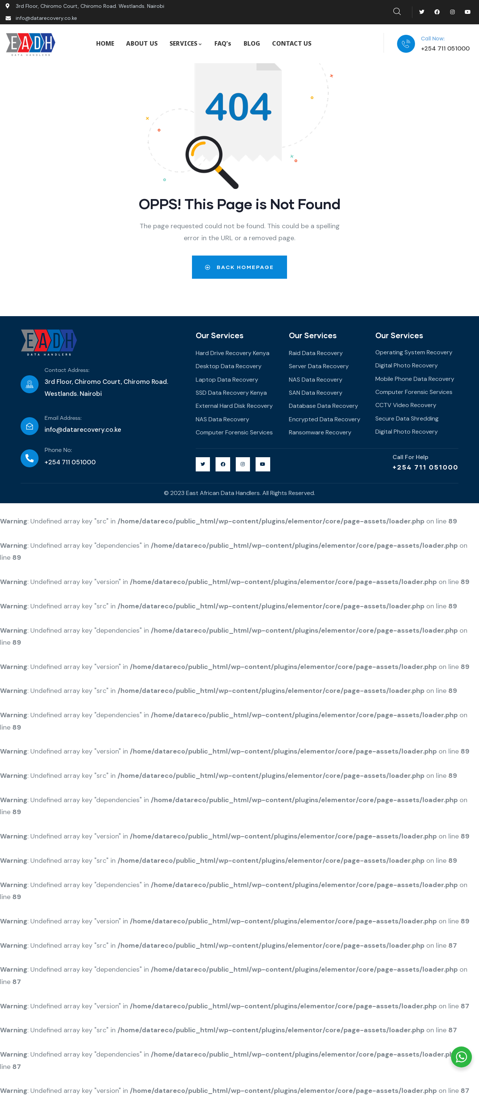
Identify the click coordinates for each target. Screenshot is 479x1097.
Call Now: (433, 39)
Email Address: (63, 418)
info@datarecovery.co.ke (83, 429)
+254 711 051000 (425, 467)
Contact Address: (67, 370)
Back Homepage (239, 267)
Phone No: (58, 450)
